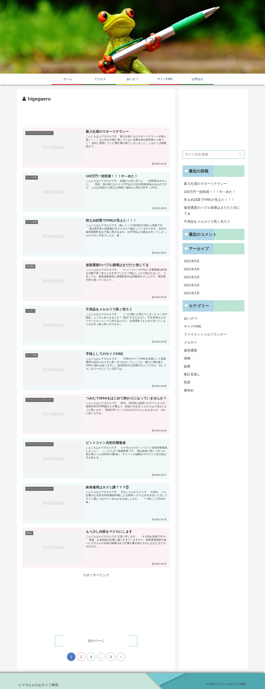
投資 (187, 382)
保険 (187, 358)
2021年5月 (192, 261)
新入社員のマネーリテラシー (205, 184)
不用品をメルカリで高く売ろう (207, 221)
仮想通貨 (190, 350)
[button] (240, 154)
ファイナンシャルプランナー (205, 334)
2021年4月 (192, 269)
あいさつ (190, 318)
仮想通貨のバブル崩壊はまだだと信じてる (212, 210)
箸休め (189, 390)
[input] (213, 154)
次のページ (96, 640)
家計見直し (192, 374)
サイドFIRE (192, 326)
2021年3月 (192, 277)
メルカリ (190, 342)
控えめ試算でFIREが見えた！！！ (209, 200)
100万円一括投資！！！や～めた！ (210, 192)
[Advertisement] (96, 113)
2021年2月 (192, 285)
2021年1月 (192, 293)
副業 (187, 366)
